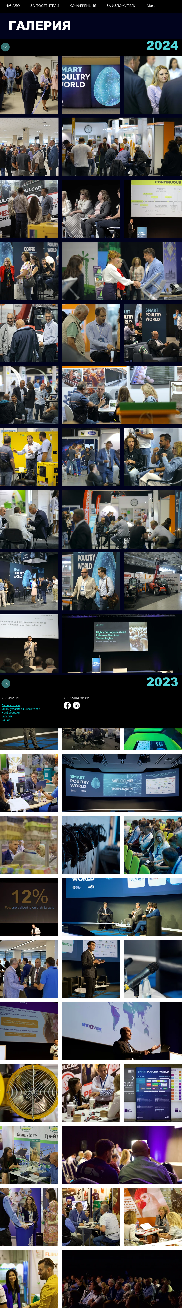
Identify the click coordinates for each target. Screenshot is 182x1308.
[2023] (5, 47)
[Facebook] (67, 705)
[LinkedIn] (76, 705)
